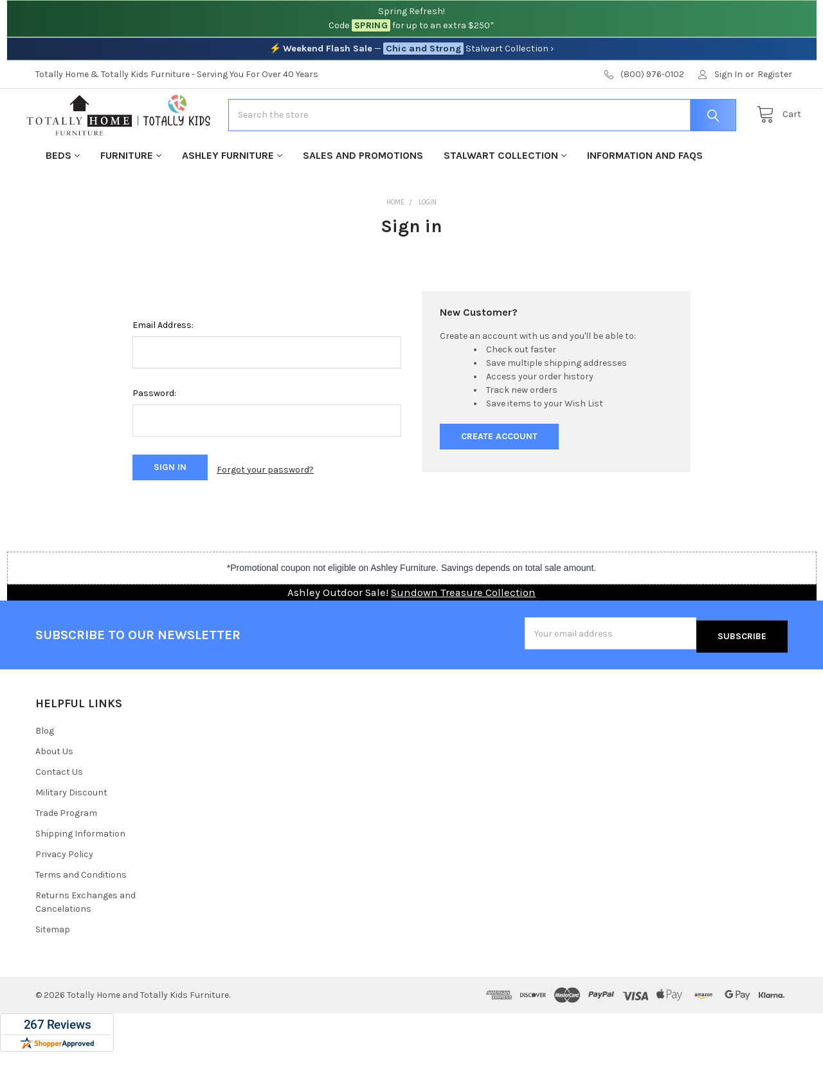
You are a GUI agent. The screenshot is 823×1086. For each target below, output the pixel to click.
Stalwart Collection (505, 196)
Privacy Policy (64, 888)
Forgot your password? (265, 508)
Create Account (499, 477)
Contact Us (59, 806)
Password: (154, 434)
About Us (54, 785)
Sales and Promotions (363, 196)
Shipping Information (80, 867)
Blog (44, 764)
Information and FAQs (645, 196)
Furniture (130, 196)
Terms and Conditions (81, 908)
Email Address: (163, 366)
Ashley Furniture (232, 196)
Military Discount (71, 826)
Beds (63, 196)
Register (774, 74)
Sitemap (52, 963)
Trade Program (66, 847)
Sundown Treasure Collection (463, 630)
